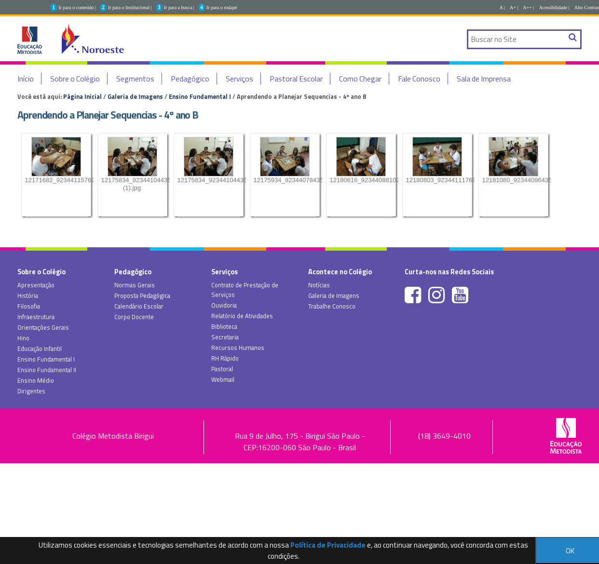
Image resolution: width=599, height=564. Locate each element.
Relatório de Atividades (242, 316)
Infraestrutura (35, 317)
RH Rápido (225, 358)
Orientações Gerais (43, 327)
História (27, 295)
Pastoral (222, 369)
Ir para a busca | (179, 7)
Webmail (222, 379)
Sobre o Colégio (75, 78)
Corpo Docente (134, 317)
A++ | (528, 7)
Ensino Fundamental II (46, 370)
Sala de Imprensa (484, 78)
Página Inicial (82, 96)
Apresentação (35, 285)
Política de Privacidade (328, 545)
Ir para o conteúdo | (77, 7)
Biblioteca (224, 326)
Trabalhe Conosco (331, 306)
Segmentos (135, 78)
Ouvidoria (224, 305)
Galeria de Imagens (135, 96)
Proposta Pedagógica (142, 295)
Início (25, 78)
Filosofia (28, 306)
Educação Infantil (39, 348)
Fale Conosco (419, 78)
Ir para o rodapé (221, 7)
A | (502, 7)
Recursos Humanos (237, 347)
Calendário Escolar (138, 306)
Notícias (319, 285)
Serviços (239, 78)
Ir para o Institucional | (130, 7)
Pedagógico (190, 78)
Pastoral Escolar (296, 78)
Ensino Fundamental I (200, 96)
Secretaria (225, 337)
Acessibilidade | (554, 7)
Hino (23, 338)
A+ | (514, 7)
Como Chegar (360, 78)
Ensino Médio (35, 380)
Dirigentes (31, 391)
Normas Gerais (134, 285)
